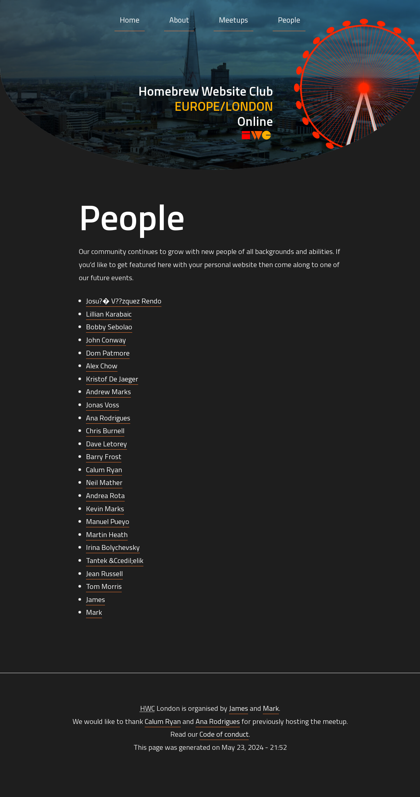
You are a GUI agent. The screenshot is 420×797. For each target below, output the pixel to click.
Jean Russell (104, 573)
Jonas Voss (102, 404)
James (95, 599)
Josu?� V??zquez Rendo (123, 300)
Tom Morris (104, 586)
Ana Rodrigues (108, 417)
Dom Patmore (108, 353)
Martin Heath (107, 534)
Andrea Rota (105, 495)
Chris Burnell (105, 430)
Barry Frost (103, 456)
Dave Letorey (106, 443)
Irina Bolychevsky (113, 547)
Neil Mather (104, 482)
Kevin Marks (105, 508)
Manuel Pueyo (107, 521)
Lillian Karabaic (109, 314)
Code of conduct (224, 734)
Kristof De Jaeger (112, 378)
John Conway (106, 339)
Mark (94, 612)
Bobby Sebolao (109, 326)
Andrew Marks (108, 391)
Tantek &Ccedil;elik (114, 560)
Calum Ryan (104, 469)
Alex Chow (101, 365)
